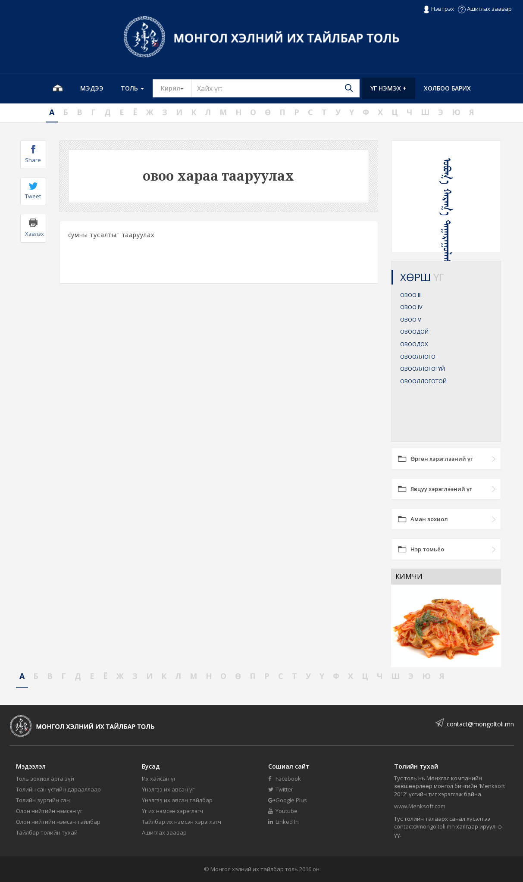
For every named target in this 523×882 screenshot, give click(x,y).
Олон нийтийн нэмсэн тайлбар (58, 822)
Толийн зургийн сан (43, 800)
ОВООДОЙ (414, 331)
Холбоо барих (447, 88)
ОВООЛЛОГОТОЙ (423, 381)
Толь (132, 88)
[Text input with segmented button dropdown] (275, 88)
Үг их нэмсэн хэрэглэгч (172, 811)
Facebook (284, 778)
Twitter (280, 789)
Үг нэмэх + (388, 88)
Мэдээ (91, 88)
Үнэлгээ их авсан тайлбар (177, 800)
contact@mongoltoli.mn (480, 724)
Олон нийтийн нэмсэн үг (49, 811)
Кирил (176, 88)
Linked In (283, 822)
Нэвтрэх (438, 9)
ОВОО (411, 295)
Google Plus (287, 800)
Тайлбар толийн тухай (47, 832)
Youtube (283, 811)
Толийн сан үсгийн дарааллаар (58, 789)
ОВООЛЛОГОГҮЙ (422, 368)
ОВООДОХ (414, 344)
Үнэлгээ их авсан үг (168, 789)
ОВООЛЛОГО (417, 356)
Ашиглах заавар (485, 9)
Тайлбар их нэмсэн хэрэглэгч (181, 822)
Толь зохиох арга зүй (45, 778)
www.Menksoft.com (419, 806)
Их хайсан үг (159, 778)
